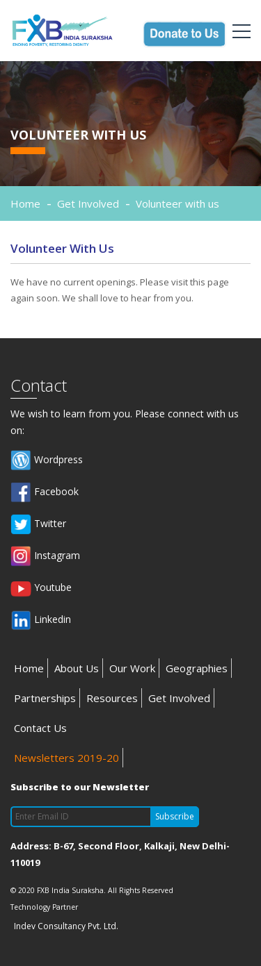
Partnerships (45, 698)
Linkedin (40, 620)
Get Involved (179, 698)
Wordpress (46, 460)
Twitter (38, 524)
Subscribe (174, 816)
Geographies (197, 668)
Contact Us (40, 728)
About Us (76, 668)
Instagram (45, 556)
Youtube (41, 588)
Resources (112, 698)
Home (25, 203)
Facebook (44, 492)
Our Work (132, 668)
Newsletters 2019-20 (66, 758)
